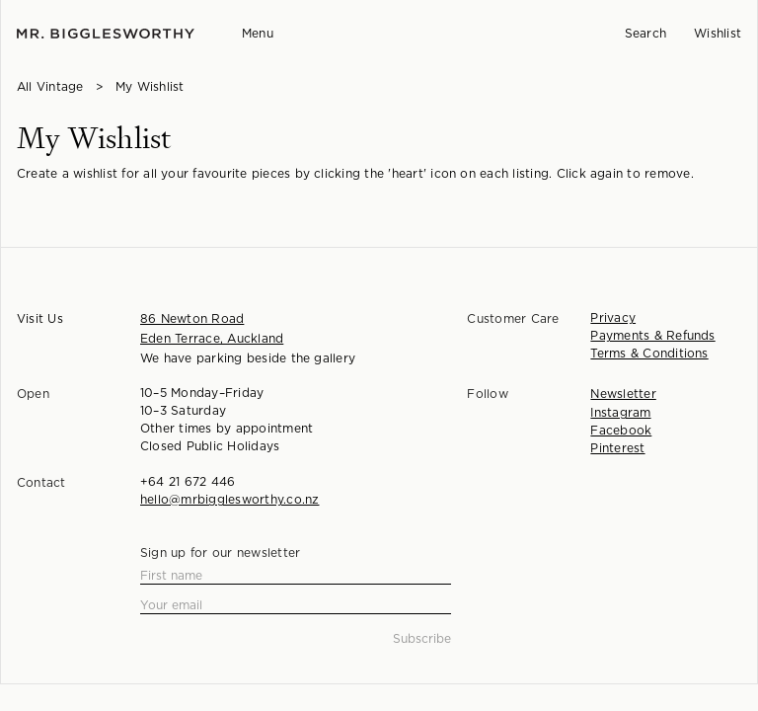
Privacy (613, 318)
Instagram (620, 413)
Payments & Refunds (652, 336)
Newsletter (622, 394)
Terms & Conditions (649, 353)
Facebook (620, 430)
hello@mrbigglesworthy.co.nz (229, 500)
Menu (257, 34)
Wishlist (717, 34)
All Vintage (50, 87)
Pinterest (617, 448)
